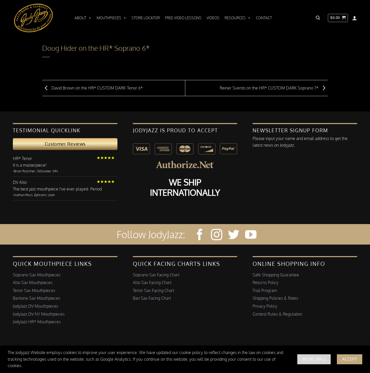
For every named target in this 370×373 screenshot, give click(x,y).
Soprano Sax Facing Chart (156, 274)
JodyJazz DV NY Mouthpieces (38, 314)
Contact (264, 18)
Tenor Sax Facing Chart (153, 290)
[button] (318, 18)
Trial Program (265, 290)
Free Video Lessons (183, 18)
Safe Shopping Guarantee (276, 274)
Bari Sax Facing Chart (152, 298)
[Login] (354, 18)
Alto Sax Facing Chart (152, 282)
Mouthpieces (111, 18)
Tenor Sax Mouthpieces (34, 290)
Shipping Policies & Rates (275, 298)
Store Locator (146, 18)
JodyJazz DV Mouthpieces (35, 306)
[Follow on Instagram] (216, 235)
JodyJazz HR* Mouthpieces (37, 321)
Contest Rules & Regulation (277, 314)
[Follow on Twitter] (233, 235)
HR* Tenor (22, 158)
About (83, 18)
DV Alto (20, 182)
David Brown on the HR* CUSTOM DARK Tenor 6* (92, 87)
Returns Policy (266, 282)
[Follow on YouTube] (250, 235)
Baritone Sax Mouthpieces (36, 298)
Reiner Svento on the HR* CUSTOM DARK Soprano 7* (274, 87)
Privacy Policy (265, 306)
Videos (213, 18)
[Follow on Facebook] (199, 235)
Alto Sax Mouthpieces (32, 282)
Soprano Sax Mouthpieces (36, 274)
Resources (238, 18)
